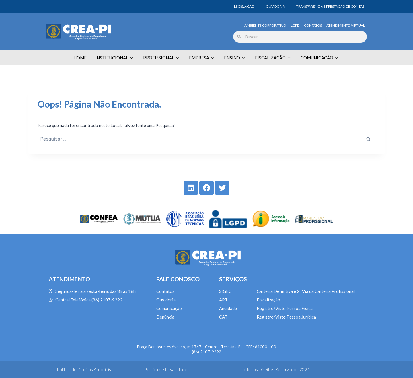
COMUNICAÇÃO (320, 57)
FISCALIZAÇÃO (273, 57)
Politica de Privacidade (165, 369)
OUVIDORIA (275, 6)
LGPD (295, 25)
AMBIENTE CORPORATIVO (265, 25)
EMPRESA (202, 57)
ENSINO (235, 57)
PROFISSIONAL (161, 57)
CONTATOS (313, 25)
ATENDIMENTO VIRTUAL (345, 25)
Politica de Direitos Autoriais (84, 369)
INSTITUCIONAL (115, 57)
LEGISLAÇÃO (244, 6)
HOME (80, 57)
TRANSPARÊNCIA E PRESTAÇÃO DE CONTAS (330, 6)
